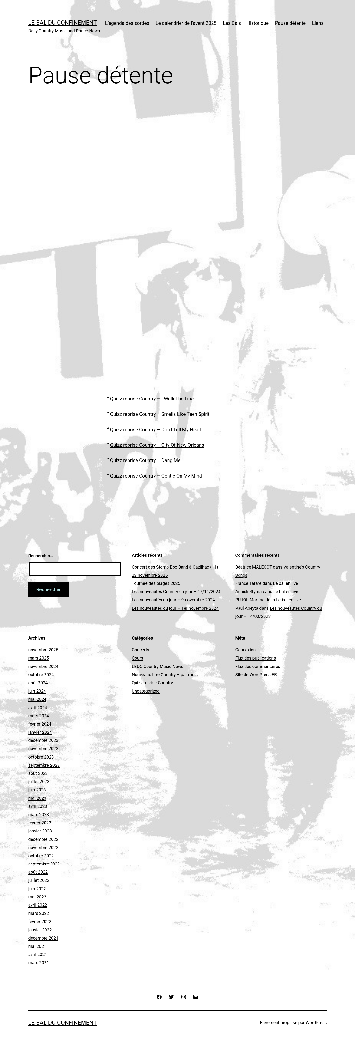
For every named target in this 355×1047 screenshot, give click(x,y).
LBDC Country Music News (157, 666)
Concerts (140, 649)
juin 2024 (37, 691)
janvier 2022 (40, 929)
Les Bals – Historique (246, 23)
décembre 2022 (43, 839)
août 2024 (38, 682)
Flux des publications (255, 658)
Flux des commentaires (257, 666)
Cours (137, 658)
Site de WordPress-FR (256, 674)
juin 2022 (37, 888)
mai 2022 (37, 896)
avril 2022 (37, 905)
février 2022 (39, 921)
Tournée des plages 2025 (156, 583)
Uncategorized (146, 691)
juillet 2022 (39, 880)
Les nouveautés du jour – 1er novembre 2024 (175, 608)
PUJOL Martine (250, 599)
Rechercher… (40, 555)
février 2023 (39, 822)
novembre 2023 (43, 748)
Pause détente (290, 23)
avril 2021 (37, 954)
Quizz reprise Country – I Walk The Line (152, 399)
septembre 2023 (44, 765)
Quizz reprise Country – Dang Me (145, 460)
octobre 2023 (41, 756)
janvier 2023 (40, 830)
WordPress (316, 1022)
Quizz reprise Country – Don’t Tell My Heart (156, 429)
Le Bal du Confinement (62, 22)
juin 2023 (37, 789)
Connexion (245, 649)
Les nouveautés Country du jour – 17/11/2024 (176, 591)
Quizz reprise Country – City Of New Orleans (157, 445)
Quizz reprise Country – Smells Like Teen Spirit (160, 414)
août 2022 (38, 872)
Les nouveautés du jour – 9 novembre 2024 (173, 599)
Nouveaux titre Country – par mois (165, 674)
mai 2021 (37, 946)
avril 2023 (37, 806)
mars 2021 (38, 962)
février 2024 (39, 723)
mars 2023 (38, 814)
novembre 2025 (43, 649)
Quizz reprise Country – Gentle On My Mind (156, 476)
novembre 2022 (43, 847)
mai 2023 (37, 798)
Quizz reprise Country (152, 682)
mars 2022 (38, 913)
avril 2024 (37, 707)
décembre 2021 (43, 938)
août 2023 (38, 773)
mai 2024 (37, 699)
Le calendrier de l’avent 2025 (186, 23)
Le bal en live (285, 583)
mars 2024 (38, 715)
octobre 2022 (41, 855)
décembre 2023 (43, 740)
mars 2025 (38, 658)
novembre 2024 (43, 666)
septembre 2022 (44, 863)
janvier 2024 (40, 732)
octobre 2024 (41, 674)
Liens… (319, 23)
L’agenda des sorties (127, 23)
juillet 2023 (39, 781)
